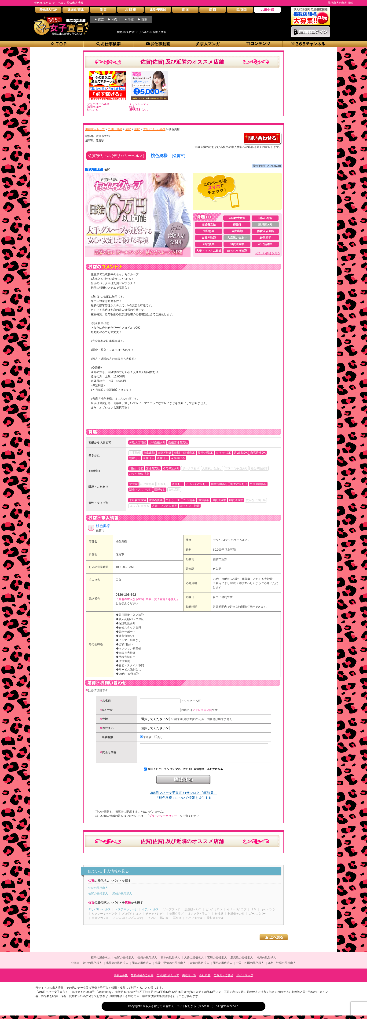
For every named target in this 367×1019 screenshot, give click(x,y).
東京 (101, 19)
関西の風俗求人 (222, 966)
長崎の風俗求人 (147, 961)
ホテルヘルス (150, 913)
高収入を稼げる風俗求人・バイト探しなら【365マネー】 (179, 1009)
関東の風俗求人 (141, 966)
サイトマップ (244, 978)
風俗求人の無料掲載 (340, 2)
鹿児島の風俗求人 (241, 961)
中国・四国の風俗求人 (250, 966)
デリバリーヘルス (99, 913)
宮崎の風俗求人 (217, 961)
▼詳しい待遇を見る (267, 253)
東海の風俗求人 (199, 966)
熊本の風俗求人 (170, 961)
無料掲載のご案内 (142, 978)
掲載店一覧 (189, 978)
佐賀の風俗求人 (98, 891)
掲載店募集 (121, 978)
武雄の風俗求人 (122, 897)
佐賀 (107, 169)
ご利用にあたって (168, 978)
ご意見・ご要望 (223, 978)
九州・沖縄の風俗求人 (282, 966)
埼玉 (144, 19)
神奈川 (115, 19)
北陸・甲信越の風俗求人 (170, 966)
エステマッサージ (126, 913)
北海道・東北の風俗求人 (86, 966)
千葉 (131, 19)
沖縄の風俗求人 (266, 961)
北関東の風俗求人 (117, 966)
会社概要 (204, 978)
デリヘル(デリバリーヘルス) (231, 540)
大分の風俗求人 (194, 961)
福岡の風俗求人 (100, 961)
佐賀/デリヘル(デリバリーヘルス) (116, 156)
